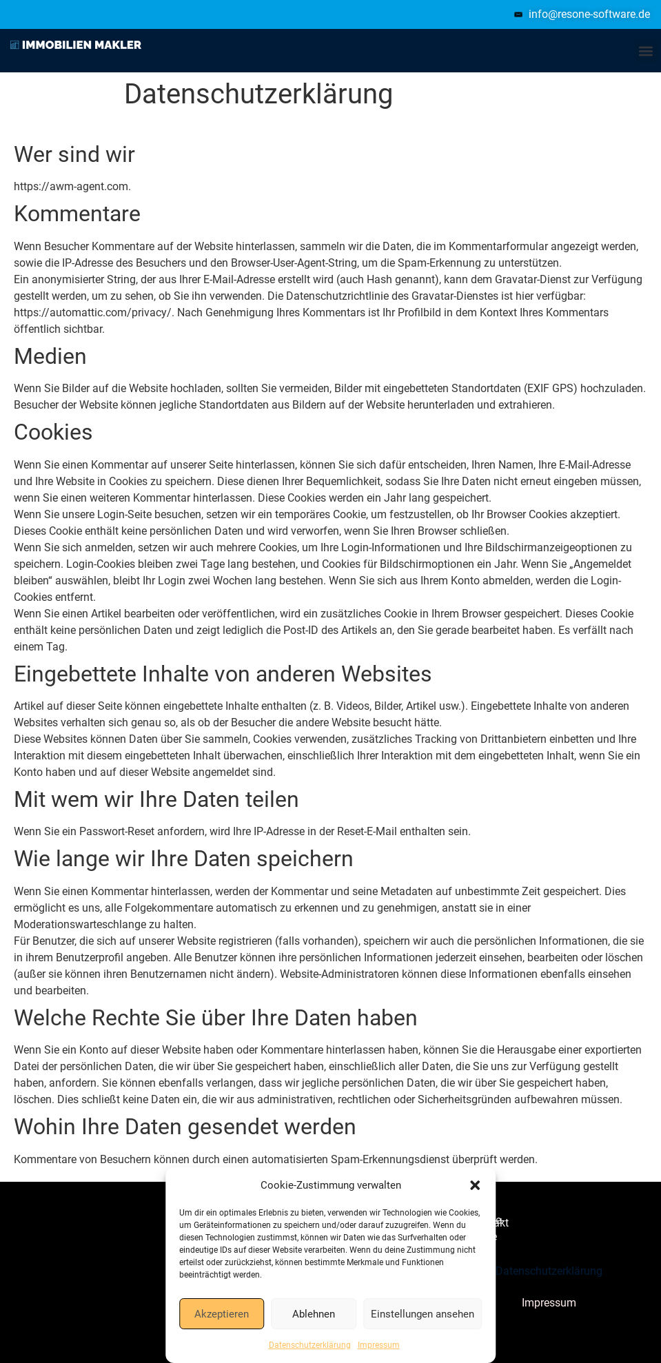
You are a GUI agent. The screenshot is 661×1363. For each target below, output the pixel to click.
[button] (475, 1185)
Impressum (379, 1345)
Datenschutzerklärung (310, 1345)
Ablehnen (313, 1314)
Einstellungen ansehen (422, 1314)
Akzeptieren (221, 1314)
